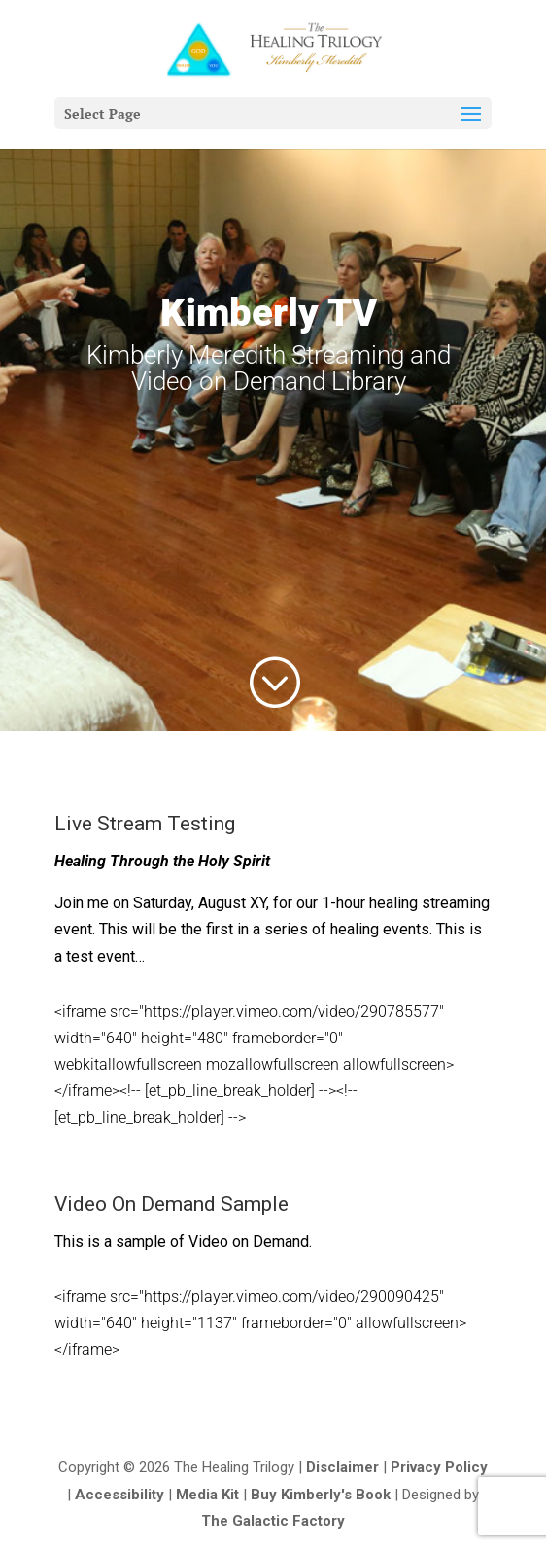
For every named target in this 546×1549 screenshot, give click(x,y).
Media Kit (207, 1494)
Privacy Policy (439, 1467)
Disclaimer (342, 1467)
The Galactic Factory (273, 1521)
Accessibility (119, 1494)
